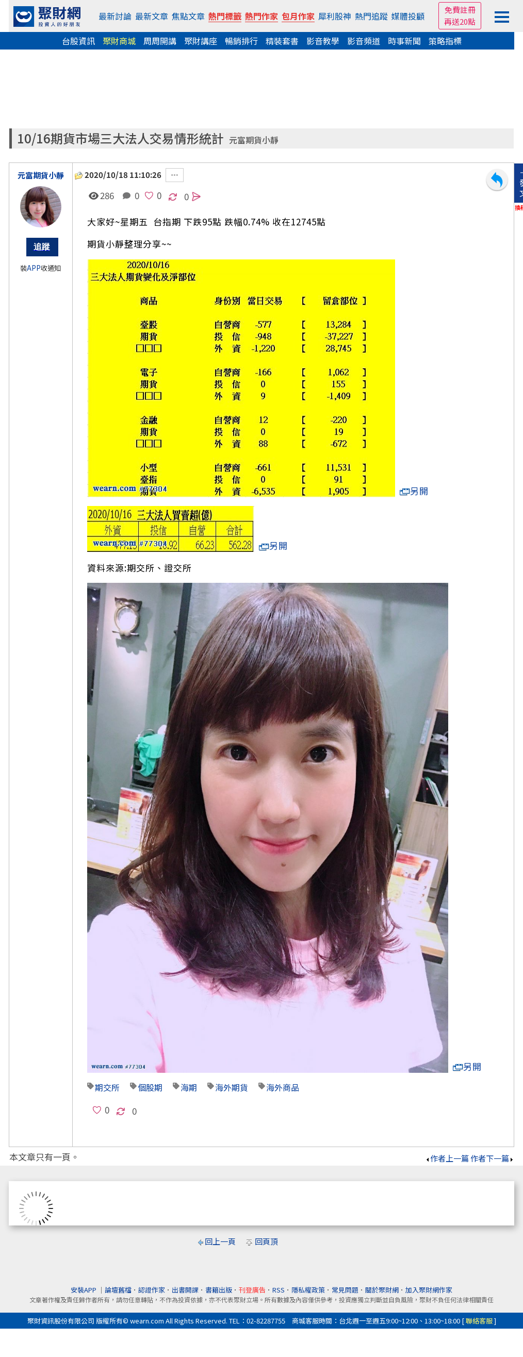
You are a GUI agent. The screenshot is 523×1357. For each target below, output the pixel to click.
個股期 (150, 1087)
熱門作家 (261, 16)
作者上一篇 (447, 1158)
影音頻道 (363, 41)
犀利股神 (334, 16)
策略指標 (445, 41)
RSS (278, 1290)
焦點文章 (188, 16)
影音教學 (322, 41)
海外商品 (282, 1087)
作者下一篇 (492, 1158)
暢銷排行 (241, 41)
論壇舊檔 (118, 1290)
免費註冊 (460, 9)
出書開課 (185, 1290)
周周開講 (159, 41)
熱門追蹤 (371, 16)
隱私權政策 (308, 1290)
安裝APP (84, 1290)
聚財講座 (200, 41)
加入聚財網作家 (428, 1290)
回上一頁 (220, 1241)
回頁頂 (266, 1241)
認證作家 (151, 1290)
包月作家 (298, 16)
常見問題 (345, 1290)
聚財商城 (119, 41)
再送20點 (460, 21)
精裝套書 (282, 41)
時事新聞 (404, 41)
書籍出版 (218, 1290)
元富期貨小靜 (254, 140)
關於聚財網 (382, 1290)
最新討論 (115, 16)
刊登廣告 (252, 1290)
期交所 (107, 1087)
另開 (414, 490)
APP (34, 268)
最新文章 (151, 16)
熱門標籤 (224, 16)
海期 (189, 1087)
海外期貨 (231, 1087)
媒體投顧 (407, 16)
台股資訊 (78, 41)
